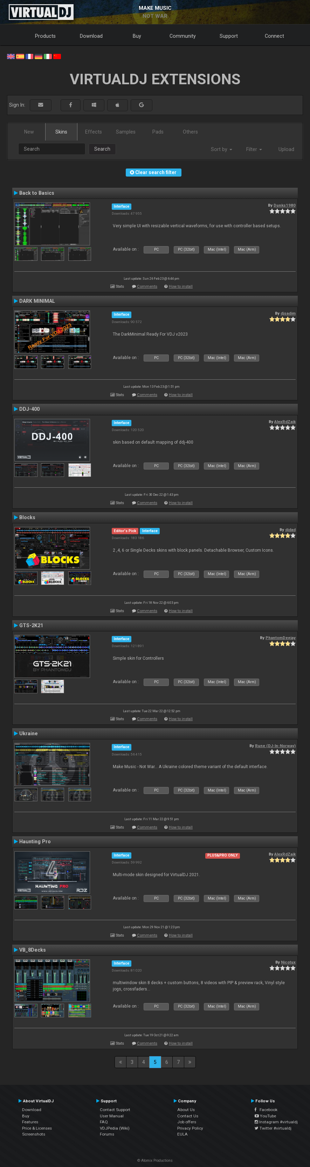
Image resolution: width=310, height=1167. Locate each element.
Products (45, 36)
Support (229, 36)
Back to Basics (36, 193)
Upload (286, 149)
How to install (181, 286)
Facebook (266, 1109)
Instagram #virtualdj (276, 1121)
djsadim (288, 313)
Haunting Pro (35, 841)
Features (30, 1121)
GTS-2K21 (31, 625)
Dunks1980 (285, 205)
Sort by (221, 149)
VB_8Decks (32, 950)
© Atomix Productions (155, 1160)
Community (183, 36)
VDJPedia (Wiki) (115, 1128)
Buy (137, 36)
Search (102, 149)
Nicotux (288, 962)
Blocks (27, 517)
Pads (158, 132)
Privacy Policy (190, 1128)
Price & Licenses (37, 1128)
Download (91, 36)
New (29, 132)
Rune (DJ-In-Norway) (275, 745)
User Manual (112, 1116)
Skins (61, 132)
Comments (147, 286)
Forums (107, 1134)
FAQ (104, 1121)
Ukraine (28, 733)
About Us (186, 1109)
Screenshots (33, 1134)
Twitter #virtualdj (273, 1128)
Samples (126, 132)
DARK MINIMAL (37, 301)
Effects (93, 132)
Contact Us (187, 1116)
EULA (182, 1134)
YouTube (265, 1116)
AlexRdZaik (285, 421)
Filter (254, 149)
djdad (290, 529)
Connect (274, 36)
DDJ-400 (29, 409)
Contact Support (115, 1109)
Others (190, 132)
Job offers (186, 1121)
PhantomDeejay (281, 637)
